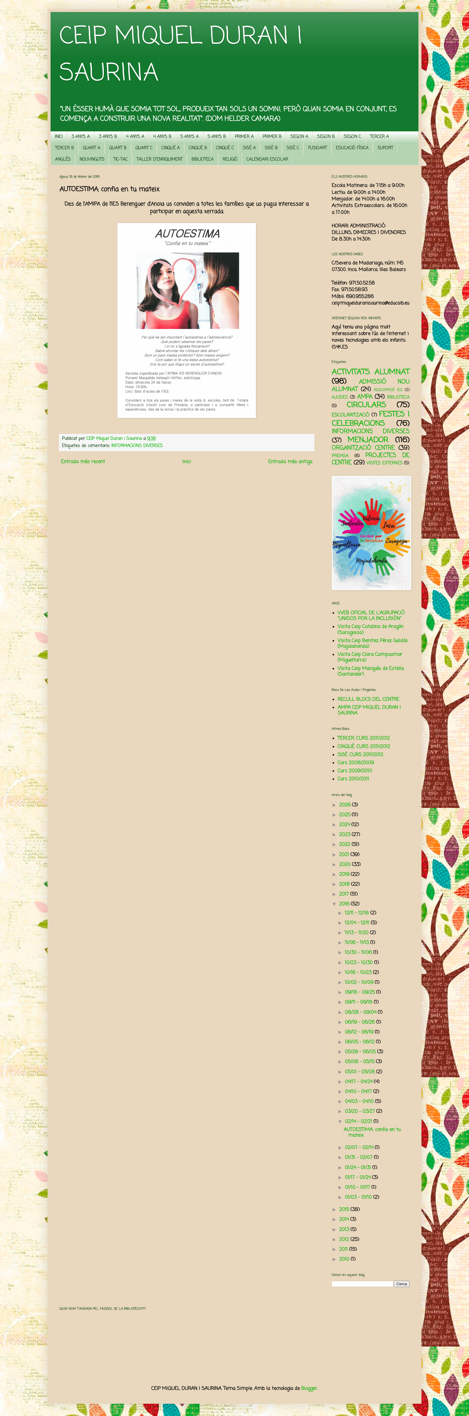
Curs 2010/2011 (353, 779)
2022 (345, 844)
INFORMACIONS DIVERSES (137, 446)
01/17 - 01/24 (358, 1177)
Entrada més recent (83, 462)
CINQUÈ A (171, 148)
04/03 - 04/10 (360, 1101)
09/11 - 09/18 (359, 1002)
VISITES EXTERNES (384, 463)
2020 (345, 864)
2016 (345, 904)
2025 (345, 815)
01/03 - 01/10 (359, 1197)
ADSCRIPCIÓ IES (388, 390)
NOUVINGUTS (92, 160)
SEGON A (299, 137)
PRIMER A (244, 137)
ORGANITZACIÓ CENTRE (363, 448)
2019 (345, 874)
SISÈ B (271, 148)
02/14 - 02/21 (359, 1121)
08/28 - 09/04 (361, 1012)
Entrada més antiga (290, 462)
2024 (345, 825)
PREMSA (340, 456)
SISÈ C (293, 148)
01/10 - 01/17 (358, 1187)
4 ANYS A (135, 137)
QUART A (91, 148)
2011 (344, 1249)
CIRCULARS (366, 405)
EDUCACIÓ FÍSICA (352, 148)
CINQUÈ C (225, 148)
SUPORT (385, 148)
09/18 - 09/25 (360, 992)
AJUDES (340, 397)
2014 (344, 1219)
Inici (186, 462)
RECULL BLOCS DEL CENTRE (368, 699)
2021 (345, 855)
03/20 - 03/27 (360, 1111)
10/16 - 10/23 (359, 972)
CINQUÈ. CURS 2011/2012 (364, 746)
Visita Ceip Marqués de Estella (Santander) (371, 671)
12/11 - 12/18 (357, 913)
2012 (345, 1239)
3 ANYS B (108, 137)
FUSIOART (317, 148)
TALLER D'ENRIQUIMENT (159, 160)
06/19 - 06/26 (360, 1022)
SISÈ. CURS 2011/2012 (360, 755)
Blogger (309, 1388)
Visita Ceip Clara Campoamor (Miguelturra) (370, 657)
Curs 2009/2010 (355, 771)
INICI (59, 137)
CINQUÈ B (198, 148)
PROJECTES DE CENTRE (370, 459)
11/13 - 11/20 (357, 933)
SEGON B (326, 137)
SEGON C (352, 137)
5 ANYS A (189, 137)
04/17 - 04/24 (359, 1082)
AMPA (364, 397)
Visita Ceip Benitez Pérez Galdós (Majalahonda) (373, 643)
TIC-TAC (120, 160)
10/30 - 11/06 (359, 952)
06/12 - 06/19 (360, 1032)
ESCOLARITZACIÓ (350, 415)
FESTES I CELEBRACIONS (370, 419)
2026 (345, 805)
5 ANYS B (217, 137)
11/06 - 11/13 (357, 942)
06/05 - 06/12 (360, 1042)
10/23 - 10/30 (359, 963)
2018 (345, 884)
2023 (345, 834)
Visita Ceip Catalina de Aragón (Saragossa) (370, 629)
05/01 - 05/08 (360, 1072)
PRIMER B (272, 137)
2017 (344, 894)
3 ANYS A (80, 137)
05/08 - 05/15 (360, 1062)
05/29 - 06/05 (361, 1052)
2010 (345, 1259)
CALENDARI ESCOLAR (267, 160)
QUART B (118, 148)
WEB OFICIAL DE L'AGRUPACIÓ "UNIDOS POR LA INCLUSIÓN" (371, 616)
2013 (345, 1229)
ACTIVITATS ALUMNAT (370, 372)
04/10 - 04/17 (359, 1092)
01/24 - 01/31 (358, 1168)
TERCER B (64, 148)
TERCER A (379, 137)
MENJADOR (368, 440)
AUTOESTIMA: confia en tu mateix (372, 1132)
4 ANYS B (162, 137)
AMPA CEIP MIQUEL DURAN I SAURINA (369, 710)
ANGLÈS (63, 160)
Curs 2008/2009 (356, 763)
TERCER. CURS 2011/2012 (364, 738)
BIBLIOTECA (202, 160)
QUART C (144, 148)
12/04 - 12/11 (358, 923)
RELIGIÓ (230, 160)
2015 (345, 1209)
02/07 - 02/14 (360, 1147)
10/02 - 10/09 (360, 982)
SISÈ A (249, 148)
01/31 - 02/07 (359, 1157)
